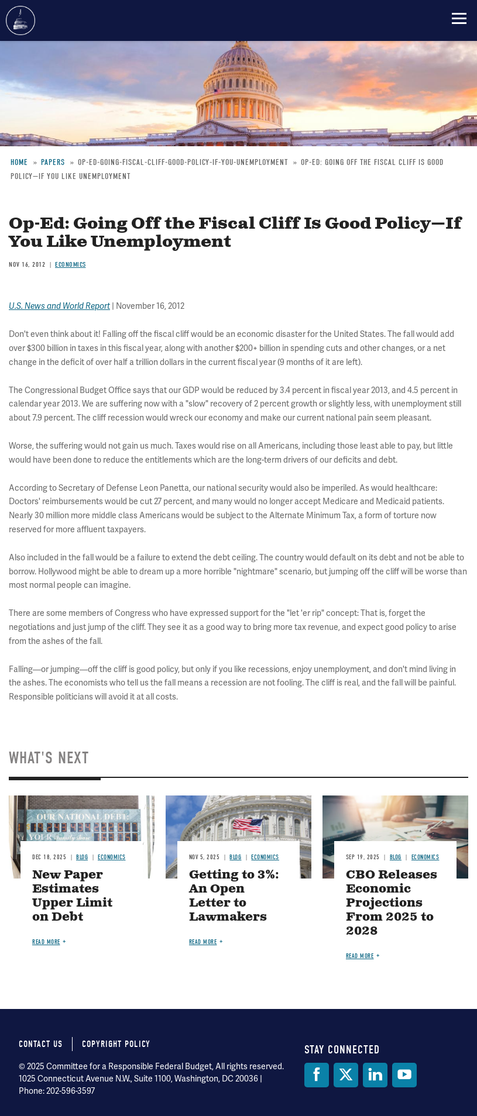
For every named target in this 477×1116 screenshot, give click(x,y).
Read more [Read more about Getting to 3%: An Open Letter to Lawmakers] (203, 942)
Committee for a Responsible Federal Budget (20, 20)
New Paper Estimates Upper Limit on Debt (72, 896)
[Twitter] (346, 1075)
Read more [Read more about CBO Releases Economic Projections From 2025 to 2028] (360, 956)
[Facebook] (316, 1075)
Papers (53, 162)
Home (19, 162)
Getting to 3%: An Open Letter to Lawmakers (234, 896)
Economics (70, 264)
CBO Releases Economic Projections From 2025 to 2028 (391, 903)
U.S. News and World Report (59, 306)
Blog (82, 857)
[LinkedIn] (375, 1075)
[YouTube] (404, 1075)
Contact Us (41, 1044)
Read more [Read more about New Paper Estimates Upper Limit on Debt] (46, 942)
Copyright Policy (116, 1044)
